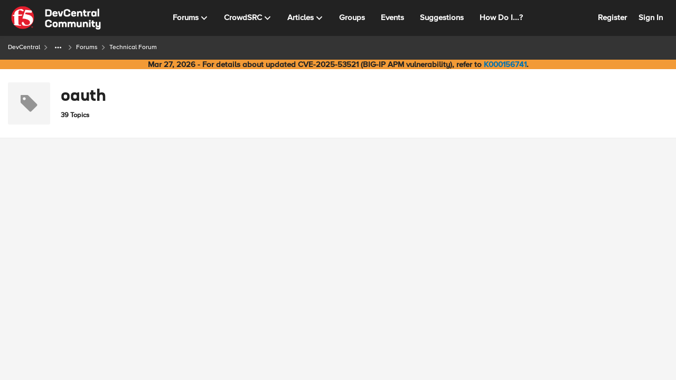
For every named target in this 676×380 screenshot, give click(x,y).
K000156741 (505, 64)
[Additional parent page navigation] (58, 47)
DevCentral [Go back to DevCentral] (24, 47)
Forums (87, 47)
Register (612, 17)
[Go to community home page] (56, 18)
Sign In (651, 17)
